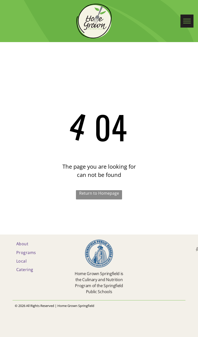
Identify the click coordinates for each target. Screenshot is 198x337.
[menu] (186, 21)
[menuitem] (39, 244)
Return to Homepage (99, 193)
